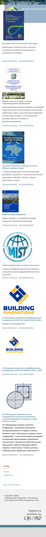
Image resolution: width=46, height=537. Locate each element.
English (6, 472)
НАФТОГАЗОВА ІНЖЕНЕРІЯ (13, 215)
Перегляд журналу (9, 61)
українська (7, 475)
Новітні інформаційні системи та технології (20, 265)
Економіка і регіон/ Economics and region (20, 44)
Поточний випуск (26, 61)
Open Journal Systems (11, 485)
